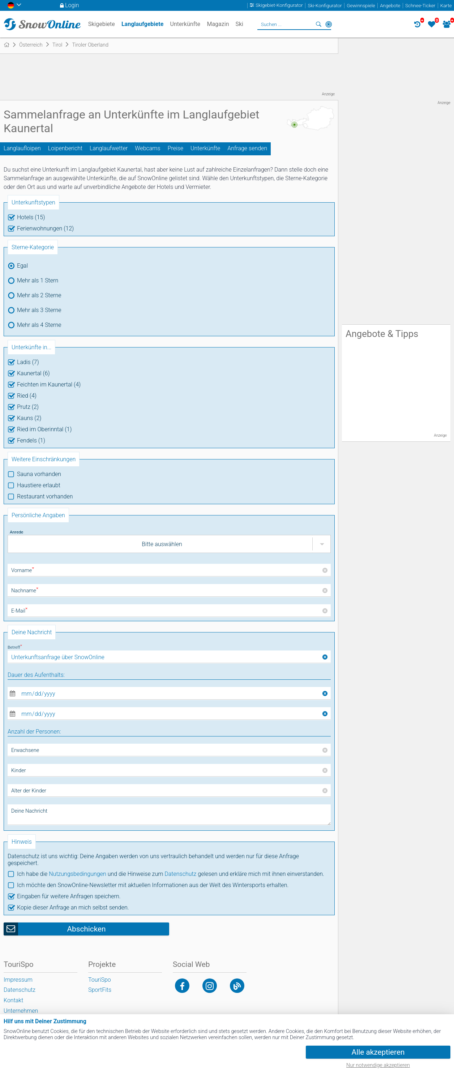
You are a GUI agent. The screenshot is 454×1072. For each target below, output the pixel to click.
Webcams (147, 148)
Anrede (16, 532)
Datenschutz (180, 873)
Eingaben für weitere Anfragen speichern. (69, 896)
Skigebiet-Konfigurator (279, 5)
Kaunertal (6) (33, 373)
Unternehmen (21, 1010)
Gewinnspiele (361, 5)
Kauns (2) (29, 418)
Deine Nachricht (29, 811)
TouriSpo (99, 979)
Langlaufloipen (22, 148)
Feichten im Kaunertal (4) (49, 384)
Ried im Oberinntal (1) (44, 429)
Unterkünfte (205, 148)
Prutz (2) (28, 406)
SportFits (99, 989)
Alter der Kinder (28, 791)
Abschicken (86, 929)
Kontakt (13, 1000)
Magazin (218, 24)
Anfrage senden (247, 148)
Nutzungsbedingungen (77, 873)
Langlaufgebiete (142, 24)
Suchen (318, 24)
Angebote (390, 5)
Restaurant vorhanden (45, 496)
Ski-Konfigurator (325, 5)
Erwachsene (25, 750)
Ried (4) (27, 395)
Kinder (18, 771)
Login (72, 5)
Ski (239, 24)
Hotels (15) (31, 217)
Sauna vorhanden (39, 474)
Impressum (18, 979)
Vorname (22, 570)
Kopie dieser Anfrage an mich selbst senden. (73, 907)
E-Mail (19, 611)
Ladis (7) (28, 362)
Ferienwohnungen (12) (45, 228)
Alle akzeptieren (378, 1052)
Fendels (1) (31, 440)
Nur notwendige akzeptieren (378, 1065)
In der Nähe (328, 24)
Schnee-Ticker (420, 5)
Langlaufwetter (109, 148)
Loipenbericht (65, 148)
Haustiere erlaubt (38, 485)
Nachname (24, 591)
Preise (175, 148)
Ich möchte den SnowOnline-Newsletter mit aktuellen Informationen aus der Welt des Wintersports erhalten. (152, 885)
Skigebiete (101, 24)
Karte (446, 5)
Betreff (15, 647)
